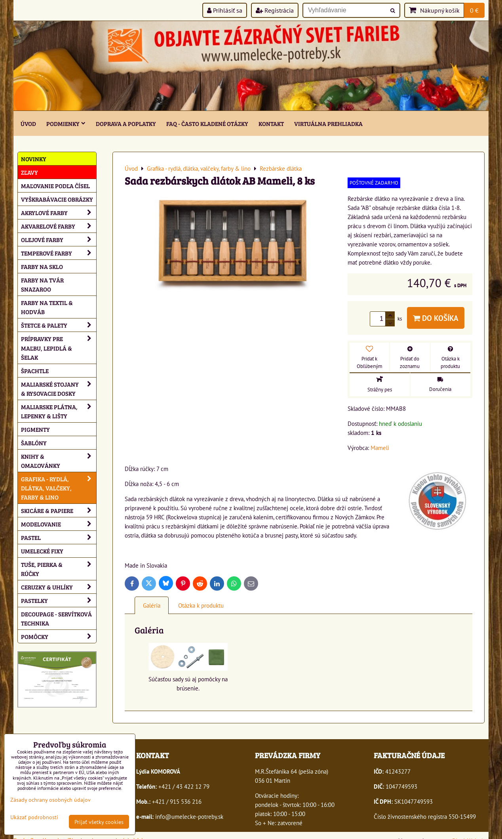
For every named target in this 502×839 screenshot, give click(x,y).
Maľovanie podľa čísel (55, 185)
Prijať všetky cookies (99, 822)
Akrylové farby (58, 212)
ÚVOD (28, 123)
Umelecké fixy (42, 551)
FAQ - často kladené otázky (207, 123)
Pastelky (58, 600)
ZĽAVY (29, 172)
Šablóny (34, 443)
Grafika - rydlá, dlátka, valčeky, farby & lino (58, 487)
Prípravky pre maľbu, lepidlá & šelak (58, 347)
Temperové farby (58, 252)
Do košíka (435, 318)
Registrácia (275, 10)
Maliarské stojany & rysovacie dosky (58, 389)
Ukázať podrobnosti (34, 817)
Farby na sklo (42, 266)
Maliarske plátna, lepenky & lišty (58, 411)
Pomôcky (58, 636)
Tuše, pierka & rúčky (58, 569)
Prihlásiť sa (224, 10)
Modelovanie (58, 523)
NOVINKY (33, 158)
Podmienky (66, 123)
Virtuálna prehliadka (328, 123)
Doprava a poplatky (126, 123)
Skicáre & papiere (58, 510)
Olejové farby (58, 239)
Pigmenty (35, 429)
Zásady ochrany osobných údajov (50, 799)
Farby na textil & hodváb (47, 307)
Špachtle (35, 370)
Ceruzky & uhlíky (58, 586)
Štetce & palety (58, 325)
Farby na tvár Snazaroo (42, 284)
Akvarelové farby (58, 226)
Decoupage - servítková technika (56, 618)
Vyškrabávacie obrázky (57, 199)
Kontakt (271, 123)
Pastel (58, 537)
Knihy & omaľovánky (58, 461)
